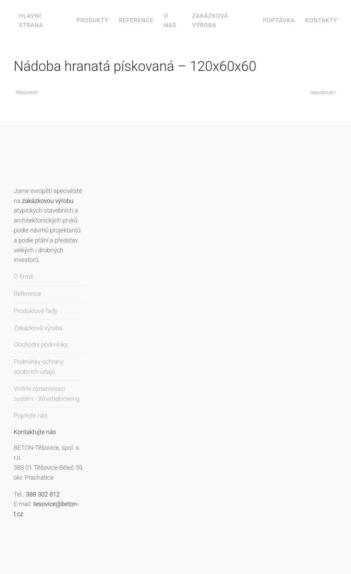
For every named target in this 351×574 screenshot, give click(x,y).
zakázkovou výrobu (47, 200)
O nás (170, 20)
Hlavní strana (31, 20)
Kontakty (321, 20)
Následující (323, 93)
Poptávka (279, 20)
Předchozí (26, 93)
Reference (136, 20)
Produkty (92, 20)
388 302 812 (43, 494)
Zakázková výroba (210, 20)
